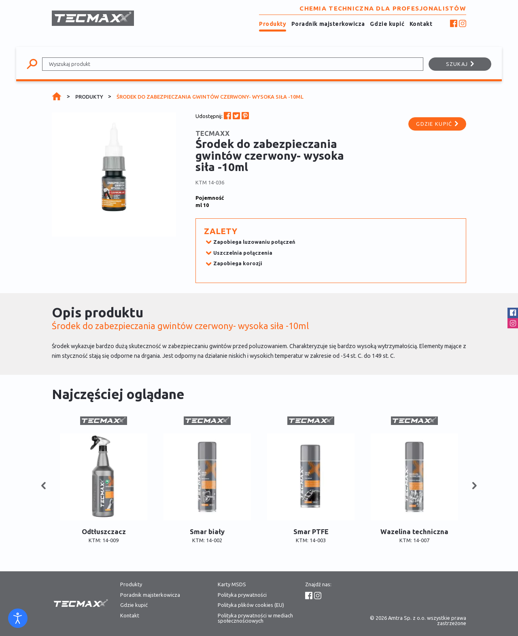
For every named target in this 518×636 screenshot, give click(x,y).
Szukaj (460, 64)
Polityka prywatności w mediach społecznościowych (255, 618)
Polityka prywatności (242, 595)
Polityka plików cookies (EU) (251, 605)
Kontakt (421, 24)
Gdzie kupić (387, 24)
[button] (43, 486)
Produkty (272, 24)
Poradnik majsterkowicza (328, 24)
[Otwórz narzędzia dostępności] (18, 618)
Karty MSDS (232, 584)
